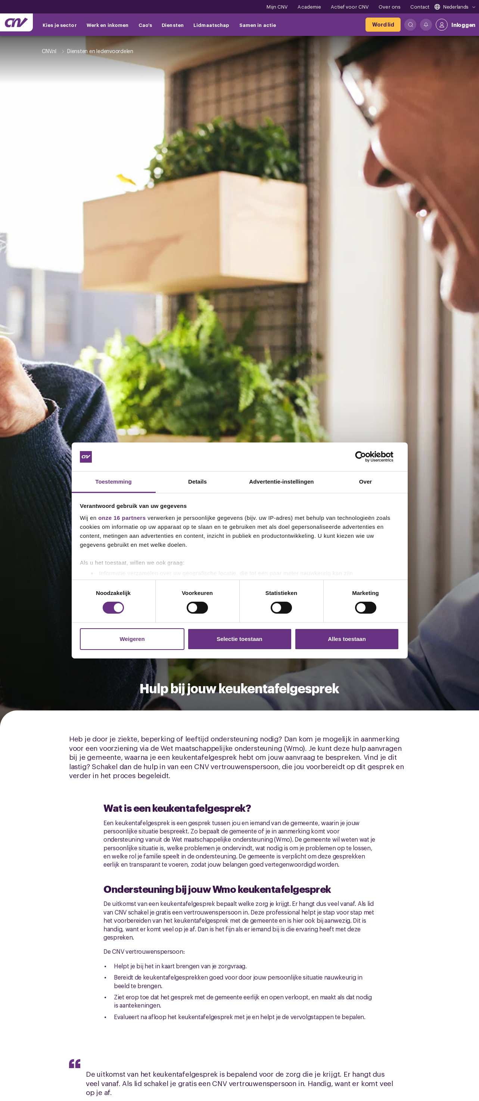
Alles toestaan (347, 639)
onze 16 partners (122, 518)
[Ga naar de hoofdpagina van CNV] (16, 22)
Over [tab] (365, 481)
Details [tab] (197, 481)
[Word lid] (383, 25)
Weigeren (131, 639)
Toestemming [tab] (113, 481)
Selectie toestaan (239, 639)
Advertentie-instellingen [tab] (281, 481)
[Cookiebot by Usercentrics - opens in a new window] (366, 456)
